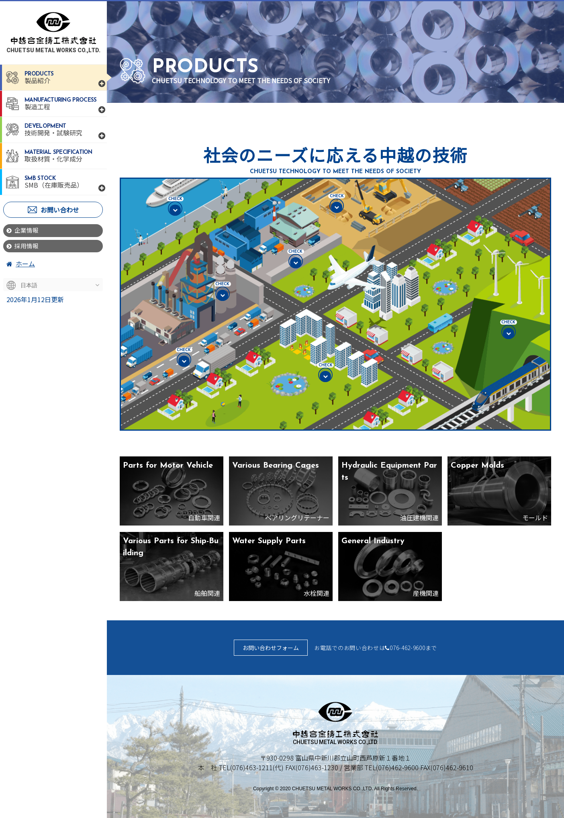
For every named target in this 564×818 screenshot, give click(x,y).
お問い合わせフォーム (271, 648)
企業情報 (23, 230)
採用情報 (23, 247)
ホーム (20, 265)
